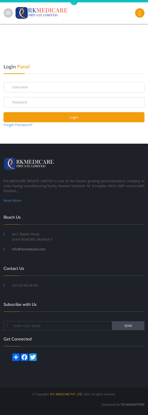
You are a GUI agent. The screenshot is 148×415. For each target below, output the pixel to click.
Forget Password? (18, 124)
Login (74, 117)
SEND (128, 326)
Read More (12, 200)
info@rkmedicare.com (29, 249)
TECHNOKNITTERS (132, 405)
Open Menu (8, 13)
